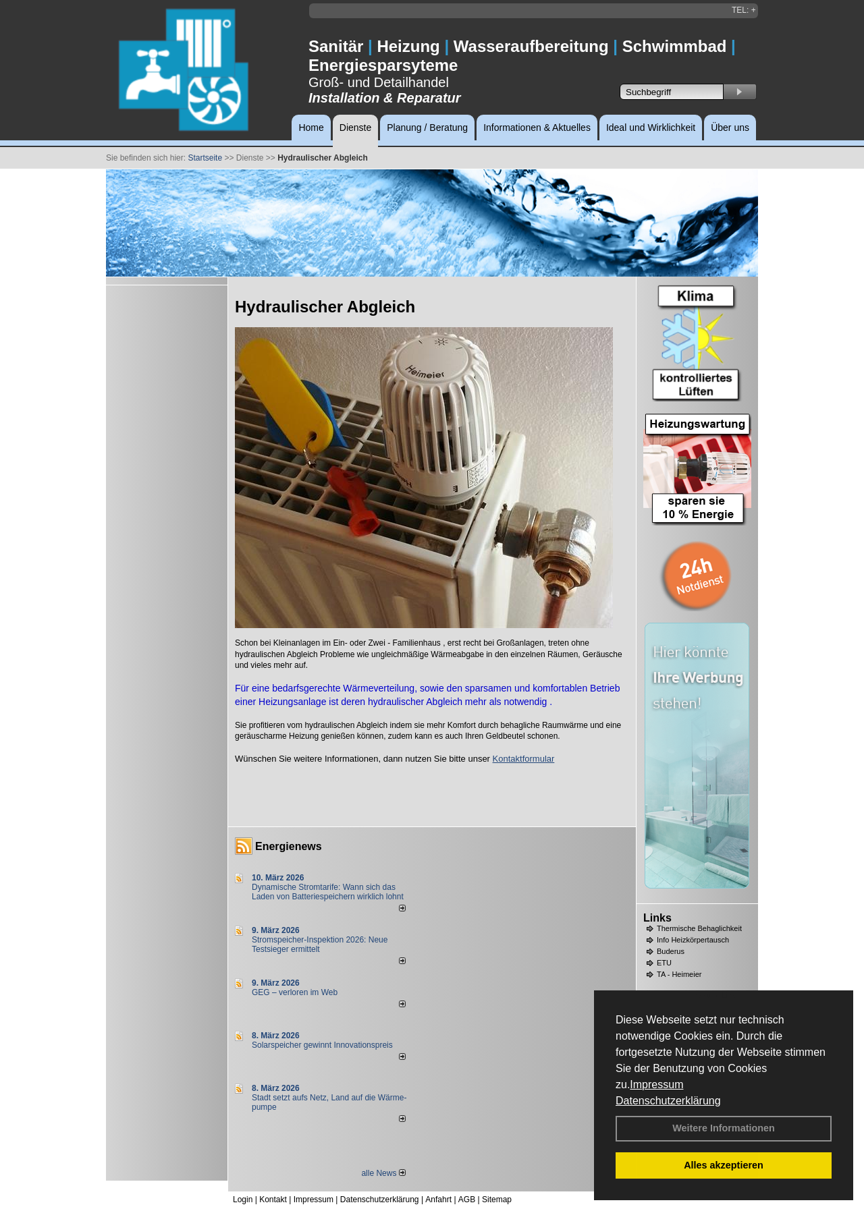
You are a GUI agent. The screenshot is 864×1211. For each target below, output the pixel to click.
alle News (383, 1173)
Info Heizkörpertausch (693, 940)
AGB (466, 1199)
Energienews (288, 846)
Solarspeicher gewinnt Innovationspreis (322, 1045)
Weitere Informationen (723, 1128)
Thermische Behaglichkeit (699, 928)
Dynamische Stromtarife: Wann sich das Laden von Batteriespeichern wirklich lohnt (328, 891)
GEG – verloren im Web (295, 992)
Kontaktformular (524, 759)
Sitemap (497, 1199)
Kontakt (273, 1199)
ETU (664, 963)
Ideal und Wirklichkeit (650, 127)
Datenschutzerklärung (668, 1100)
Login (242, 1199)
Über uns (730, 127)
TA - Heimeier (679, 974)
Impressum (656, 1084)
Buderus (670, 951)
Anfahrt (438, 1199)
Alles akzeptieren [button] (723, 1165)
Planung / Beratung (427, 127)
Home (310, 127)
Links (657, 918)
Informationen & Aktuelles (537, 127)
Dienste (355, 127)
